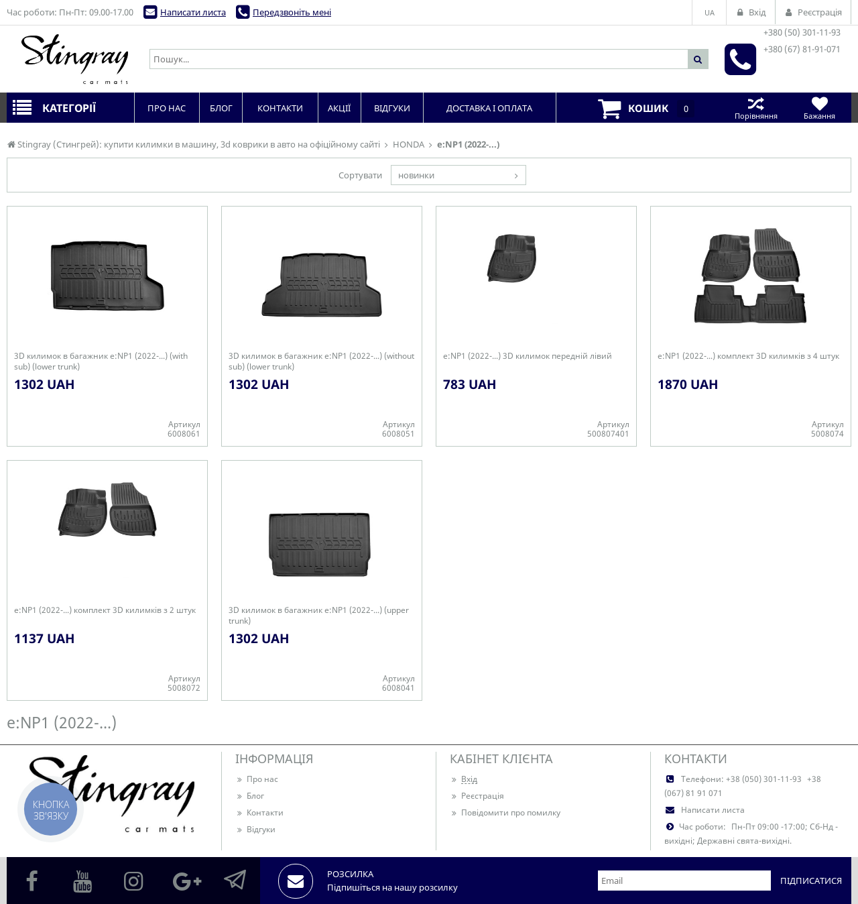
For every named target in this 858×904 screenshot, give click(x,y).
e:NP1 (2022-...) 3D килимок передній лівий (527, 356)
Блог (249, 795)
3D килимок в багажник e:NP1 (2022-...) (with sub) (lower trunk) (101, 361)
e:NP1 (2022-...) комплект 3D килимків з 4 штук (748, 356)
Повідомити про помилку (505, 812)
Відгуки (255, 829)
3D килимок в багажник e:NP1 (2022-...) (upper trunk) (319, 615)
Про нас (256, 779)
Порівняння (756, 108)
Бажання (819, 108)
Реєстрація (477, 795)
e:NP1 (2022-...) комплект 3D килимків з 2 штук (105, 610)
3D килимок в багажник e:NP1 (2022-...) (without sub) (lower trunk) (321, 361)
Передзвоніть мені (292, 12)
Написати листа (193, 12)
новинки (416, 175)
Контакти (259, 812)
